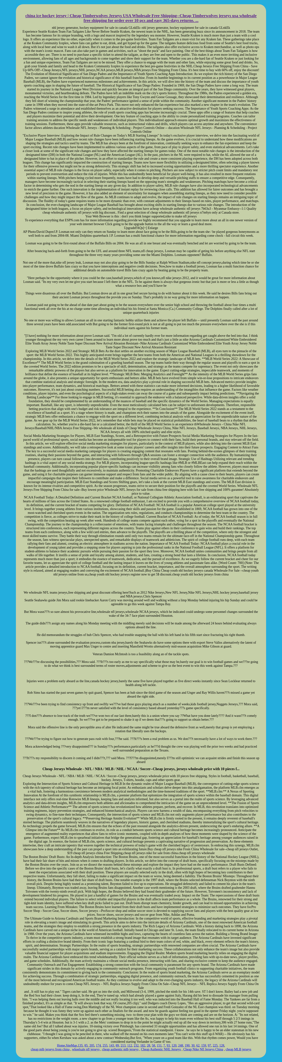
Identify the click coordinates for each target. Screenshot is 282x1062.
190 (187, 1045)
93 (168, 1045)
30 (193, 1045)
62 (198, 1045)
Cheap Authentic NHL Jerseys (161, 1049)
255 (105, 1045)
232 (136, 1045)
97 (209, 1045)
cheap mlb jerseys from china (50, 1049)
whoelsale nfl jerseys (86, 1049)
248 (180, 1045)
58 (153, 1045)
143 (111, 1045)
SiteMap (71, 1045)
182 (142, 1045)
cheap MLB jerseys (238, 1049)
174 (98, 1045)
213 (123, 1045)
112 (129, 1045)
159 (203, 1045)
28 (148, 1045)
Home (61, 1045)
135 (80, 1045)
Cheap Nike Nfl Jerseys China (203, 1049)
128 (221, 1045)
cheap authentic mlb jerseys (120, 1049)
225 (215, 1045)
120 (174, 1045)
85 (86, 1045)
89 (117, 1045)
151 (159, 1045)
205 (91, 1045)
